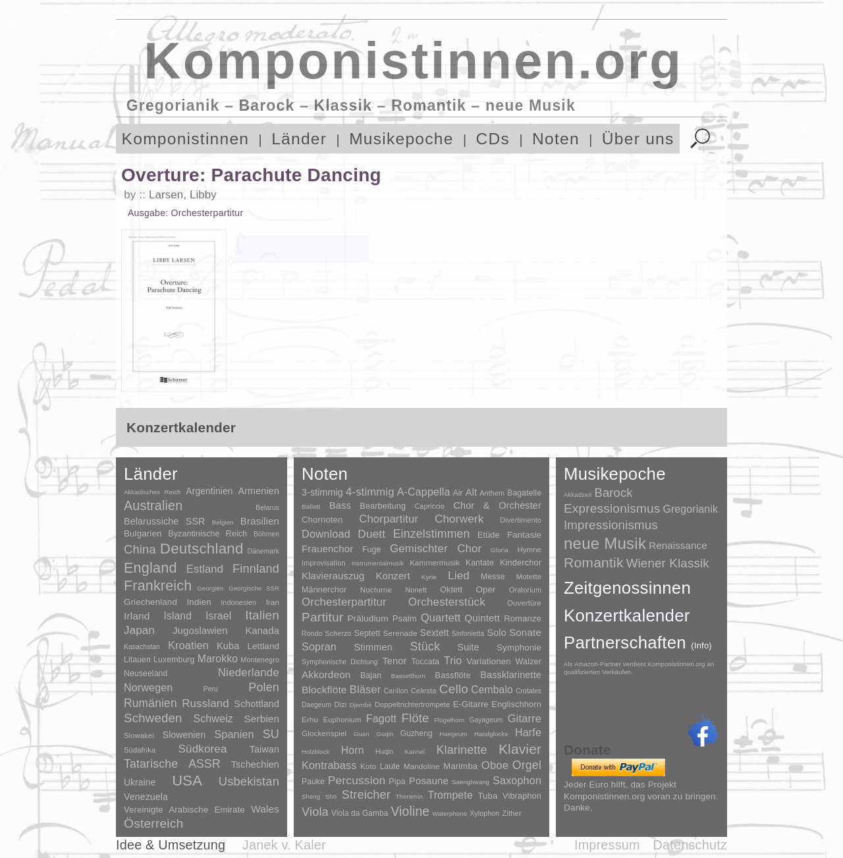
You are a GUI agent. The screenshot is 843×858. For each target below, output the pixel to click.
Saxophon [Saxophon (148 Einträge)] (517, 780)
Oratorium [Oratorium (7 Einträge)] (525, 590)
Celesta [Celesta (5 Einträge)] (424, 691)
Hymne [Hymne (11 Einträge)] (529, 550)
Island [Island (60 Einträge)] (177, 615)
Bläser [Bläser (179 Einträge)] (365, 689)
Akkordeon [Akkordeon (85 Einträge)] (326, 674)
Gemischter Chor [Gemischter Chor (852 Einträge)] (435, 548)
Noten (556, 139)
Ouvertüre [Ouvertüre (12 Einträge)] (524, 603)
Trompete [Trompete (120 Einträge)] (449, 795)
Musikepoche (401, 139)
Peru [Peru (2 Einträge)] (211, 689)
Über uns (638, 139)
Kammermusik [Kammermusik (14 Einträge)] (435, 562)
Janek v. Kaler (284, 845)
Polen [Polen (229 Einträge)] (263, 687)
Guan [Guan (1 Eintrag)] (361, 733)
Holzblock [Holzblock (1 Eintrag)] (315, 751)
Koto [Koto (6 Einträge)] (368, 766)
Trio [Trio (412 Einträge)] (453, 660)
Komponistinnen (186, 139)
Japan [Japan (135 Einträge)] (139, 630)
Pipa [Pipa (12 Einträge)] (397, 781)
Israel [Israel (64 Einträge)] (218, 615)
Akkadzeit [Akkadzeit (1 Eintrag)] (577, 494)
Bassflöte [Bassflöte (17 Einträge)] (452, 675)
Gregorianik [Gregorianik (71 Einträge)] (690, 509)
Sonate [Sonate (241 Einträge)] (525, 632)
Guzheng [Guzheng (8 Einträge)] (416, 733)
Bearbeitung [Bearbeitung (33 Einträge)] (383, 506)
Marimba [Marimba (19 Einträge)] (460, 766)
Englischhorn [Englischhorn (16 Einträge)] (516, 704)
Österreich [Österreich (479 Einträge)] (154, 823)
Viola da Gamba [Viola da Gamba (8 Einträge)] (360, 813)
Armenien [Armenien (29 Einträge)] (258, 491)
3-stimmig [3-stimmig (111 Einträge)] (322, 492)
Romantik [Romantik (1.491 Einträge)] (594, 562)
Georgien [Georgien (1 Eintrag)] (210, 588)
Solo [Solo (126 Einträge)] (496, 632)
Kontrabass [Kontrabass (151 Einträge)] (329, 765)
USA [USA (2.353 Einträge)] (187, 780)
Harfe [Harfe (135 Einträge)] (528, 732)
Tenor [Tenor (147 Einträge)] (394, 661)
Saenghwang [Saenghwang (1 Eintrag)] (470, 782)
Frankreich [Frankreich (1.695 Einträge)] (158, 586)
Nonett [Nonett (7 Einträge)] (416, 590)
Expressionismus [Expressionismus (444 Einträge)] (612, 508)
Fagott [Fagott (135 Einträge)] (381, 718)
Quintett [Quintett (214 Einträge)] (482, 617)
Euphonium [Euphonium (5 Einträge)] (342, 720)
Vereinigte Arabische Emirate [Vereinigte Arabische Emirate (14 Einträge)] (184, 810)
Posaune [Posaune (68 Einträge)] (429, 780)
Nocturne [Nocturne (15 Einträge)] (376, 589)
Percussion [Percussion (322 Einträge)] (356, 780)
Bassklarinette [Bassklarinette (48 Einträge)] (510, 675)
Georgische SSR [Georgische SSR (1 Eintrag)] (254, 588)
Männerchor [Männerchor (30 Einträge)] (324, 589)
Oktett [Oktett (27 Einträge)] (451, 589)
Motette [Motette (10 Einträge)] (528, 577)
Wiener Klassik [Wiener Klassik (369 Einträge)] (667, 563)
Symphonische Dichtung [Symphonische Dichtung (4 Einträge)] (339, 662)
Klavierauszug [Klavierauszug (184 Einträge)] (333, 576)
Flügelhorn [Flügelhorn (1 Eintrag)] (449, 720)
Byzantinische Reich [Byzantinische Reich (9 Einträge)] (207, 533)
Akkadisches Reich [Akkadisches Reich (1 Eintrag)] (152, 492)
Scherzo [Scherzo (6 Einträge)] (338, 633)
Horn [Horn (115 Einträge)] (352, 750)
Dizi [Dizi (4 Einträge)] (341, 704)
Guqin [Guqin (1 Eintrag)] (384, 733)
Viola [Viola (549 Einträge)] (315, 811)
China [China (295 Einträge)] (140, 549)
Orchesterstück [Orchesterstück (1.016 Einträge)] (446, 602)
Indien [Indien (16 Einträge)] (199, 602)
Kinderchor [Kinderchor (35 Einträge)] (520, 562)
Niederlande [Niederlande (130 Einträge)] (248, 672)
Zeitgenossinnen (627, 588)
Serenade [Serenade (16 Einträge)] (400, 633)
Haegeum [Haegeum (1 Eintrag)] (453, 733)
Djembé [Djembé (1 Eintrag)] (361, 704)
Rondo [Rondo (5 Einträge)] (312, 633)
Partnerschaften (638, 642)
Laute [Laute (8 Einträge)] (390, 766)
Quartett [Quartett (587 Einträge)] (440, 617)
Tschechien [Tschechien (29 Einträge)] (255, 764)
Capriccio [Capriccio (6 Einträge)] (430, 506)
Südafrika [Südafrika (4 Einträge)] (139, 750)
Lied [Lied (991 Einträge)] (459, 575)
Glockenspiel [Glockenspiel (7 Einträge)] (324, 733)
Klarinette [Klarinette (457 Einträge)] (461, 750)
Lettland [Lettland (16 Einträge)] (263, 646)
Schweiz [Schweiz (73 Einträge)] (212, 718)
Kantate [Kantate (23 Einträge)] (480, 562)
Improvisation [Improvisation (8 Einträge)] (324, 563)
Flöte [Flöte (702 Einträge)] (415, 718)
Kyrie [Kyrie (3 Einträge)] (429, 577)
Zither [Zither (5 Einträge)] (511, 813)
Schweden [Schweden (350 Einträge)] (153, 718)
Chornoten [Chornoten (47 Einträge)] (322, 520)
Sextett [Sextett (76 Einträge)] (434, 633)
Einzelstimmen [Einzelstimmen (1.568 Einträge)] (431, 533)
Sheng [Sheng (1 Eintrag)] (311, 796)
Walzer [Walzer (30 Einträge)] (528, 661)
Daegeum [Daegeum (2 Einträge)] (316, 704)
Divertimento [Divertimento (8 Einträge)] (520, 520)
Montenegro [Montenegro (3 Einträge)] (259, 660)
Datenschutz (690, 845)
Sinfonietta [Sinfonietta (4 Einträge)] (468, 633)
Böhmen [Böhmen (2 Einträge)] (266, 534)
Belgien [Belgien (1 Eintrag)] (223, 522)
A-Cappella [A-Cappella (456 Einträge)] (423, 492)
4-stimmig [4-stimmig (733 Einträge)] (370, 492)
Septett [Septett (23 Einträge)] (367, 633)
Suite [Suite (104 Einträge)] (468, 647)
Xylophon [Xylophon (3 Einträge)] (484, 813)
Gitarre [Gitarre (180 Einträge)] (524, 718)
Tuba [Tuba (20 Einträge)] (487, 796)
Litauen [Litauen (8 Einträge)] (137, 659)
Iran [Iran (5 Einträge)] (272, 602)
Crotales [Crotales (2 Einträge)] (528, 691)
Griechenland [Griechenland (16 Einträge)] (150, 602)
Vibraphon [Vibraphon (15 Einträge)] (522, 796)
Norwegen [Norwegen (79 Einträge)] (148, 687)
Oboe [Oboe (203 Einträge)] (494, 765)
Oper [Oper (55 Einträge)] (485, 589)
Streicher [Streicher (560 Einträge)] (366, 794)
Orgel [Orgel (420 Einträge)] (526, 765)
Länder (299, 139)
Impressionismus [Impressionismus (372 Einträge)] (611, 525)
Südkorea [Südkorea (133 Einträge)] (202, 749)
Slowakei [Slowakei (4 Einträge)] (139, 735)
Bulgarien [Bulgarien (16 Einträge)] (143, 533)
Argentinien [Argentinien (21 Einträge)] (209, 491)
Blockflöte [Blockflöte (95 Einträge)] (324, 689)
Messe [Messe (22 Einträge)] (493, 576)
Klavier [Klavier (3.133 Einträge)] (520, 749)
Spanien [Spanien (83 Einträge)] (234, 734)
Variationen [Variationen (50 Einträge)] (488, 661)
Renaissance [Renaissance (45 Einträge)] (678, 545)
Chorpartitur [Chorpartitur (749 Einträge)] (388, 519)
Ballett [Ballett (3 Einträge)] (311, 506)
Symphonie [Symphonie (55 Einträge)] (519, 647)
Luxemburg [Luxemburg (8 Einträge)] (173, 659)
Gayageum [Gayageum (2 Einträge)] (486, 720)
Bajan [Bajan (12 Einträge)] (370, 675)
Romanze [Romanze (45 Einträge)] (522, 618)
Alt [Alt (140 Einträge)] (471, 492)
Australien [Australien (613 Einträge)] (153, 505)
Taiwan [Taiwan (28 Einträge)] (264, 749)
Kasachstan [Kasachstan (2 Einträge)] (142, 646)
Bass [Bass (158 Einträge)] (340, 505)
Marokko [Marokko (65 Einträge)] (218, 658)
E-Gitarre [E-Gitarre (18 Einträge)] (471, 704)
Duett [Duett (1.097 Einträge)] (371, 533)
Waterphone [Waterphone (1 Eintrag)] (449, 813)
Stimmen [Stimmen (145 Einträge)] (373, 647)
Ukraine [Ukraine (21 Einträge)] (139, 782)
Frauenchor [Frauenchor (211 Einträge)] (327, 548)
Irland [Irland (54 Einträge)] (137, 615)
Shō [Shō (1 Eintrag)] (331, 796)
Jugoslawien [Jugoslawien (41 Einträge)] (200, 630)
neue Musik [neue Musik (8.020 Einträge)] (605, 543)
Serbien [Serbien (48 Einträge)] (261, 718)
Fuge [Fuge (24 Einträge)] (371, 549)
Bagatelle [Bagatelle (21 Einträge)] (524, 493)
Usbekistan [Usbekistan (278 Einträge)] (249, 781)
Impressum (607, 845)
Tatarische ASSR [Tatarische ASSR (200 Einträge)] (172, 763)
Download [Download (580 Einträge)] (326, 534)
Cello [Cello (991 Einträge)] (453, 689)
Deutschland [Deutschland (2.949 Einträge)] (202, 548)
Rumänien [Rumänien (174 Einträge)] (150, 703)
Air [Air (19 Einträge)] (458, 493)
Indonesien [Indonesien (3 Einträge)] (238, 602)
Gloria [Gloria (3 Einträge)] (499, 550)
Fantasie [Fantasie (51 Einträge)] (524, 535)
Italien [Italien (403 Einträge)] (262, 615)
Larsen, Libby (183, 194)
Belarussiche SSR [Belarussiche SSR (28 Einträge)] (164, 521)
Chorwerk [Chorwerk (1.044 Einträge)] (459, 519)
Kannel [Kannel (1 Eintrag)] (415, 751)
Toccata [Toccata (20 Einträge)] (425, 661)
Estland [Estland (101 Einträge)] (204, 569)
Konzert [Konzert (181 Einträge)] (393, 576)
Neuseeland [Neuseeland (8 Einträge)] (145, 673)
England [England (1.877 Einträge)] (150, 567)
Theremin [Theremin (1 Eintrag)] (409, 796)
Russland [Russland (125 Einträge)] (205, 703)
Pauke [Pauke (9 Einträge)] (313, 781)
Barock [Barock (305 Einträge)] (613, 493)
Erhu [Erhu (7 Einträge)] (310, 719)
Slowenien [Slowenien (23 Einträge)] (184, 734)
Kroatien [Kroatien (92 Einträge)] (188, 645)
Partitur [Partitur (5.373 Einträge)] (322, 617)
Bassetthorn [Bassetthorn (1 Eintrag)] (408, 675)
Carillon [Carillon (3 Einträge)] (396, 691)
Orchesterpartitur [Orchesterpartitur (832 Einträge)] (344, 602)
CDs (493, 139)
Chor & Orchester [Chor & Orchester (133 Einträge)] (497, 505)
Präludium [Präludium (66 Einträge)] (367, 618)
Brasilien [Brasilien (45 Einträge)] (259, 521)
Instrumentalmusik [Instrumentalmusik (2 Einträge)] (378, 563)
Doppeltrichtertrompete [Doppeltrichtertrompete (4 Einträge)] (412, 704)
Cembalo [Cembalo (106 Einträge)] (492, 689)
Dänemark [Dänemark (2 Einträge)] (263, 551)
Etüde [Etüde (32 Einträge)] (488, 535)
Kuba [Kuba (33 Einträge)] (228, 646)
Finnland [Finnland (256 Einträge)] (255, 568)
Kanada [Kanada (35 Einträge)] (262, 630)
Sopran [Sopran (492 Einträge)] (319, 646)
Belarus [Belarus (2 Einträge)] (267, 507)
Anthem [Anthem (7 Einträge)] (491, 493)
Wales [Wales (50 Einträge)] (265, 809)
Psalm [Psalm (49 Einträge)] (405, 618)
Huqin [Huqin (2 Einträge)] (384, 751)
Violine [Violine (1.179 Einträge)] (410, 811)
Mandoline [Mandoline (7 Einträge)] (422, 766)
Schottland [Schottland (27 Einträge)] (256, 704)
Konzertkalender (627, 615)
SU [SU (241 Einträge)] (271, 734)
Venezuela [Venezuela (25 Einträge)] (146, 796)
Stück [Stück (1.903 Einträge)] (425, 646)
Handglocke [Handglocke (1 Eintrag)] (491, 733)
